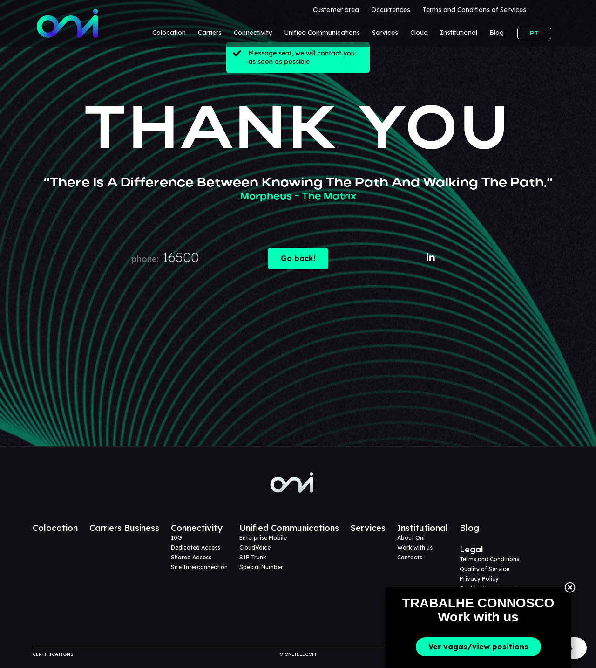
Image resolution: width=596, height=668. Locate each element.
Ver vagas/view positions (478, 646)
